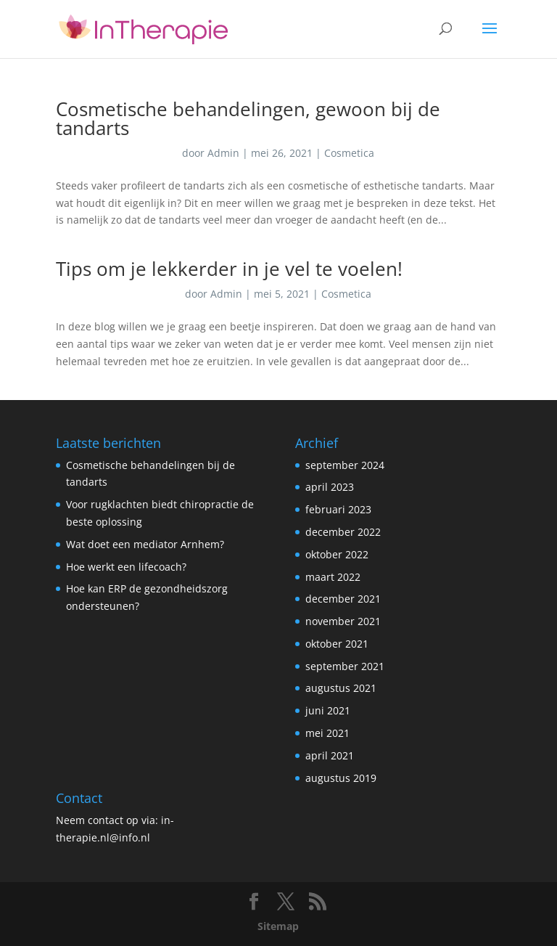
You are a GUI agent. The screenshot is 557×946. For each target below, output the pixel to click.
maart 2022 (332, 577)
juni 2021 (327, 710)
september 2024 (344, 465)
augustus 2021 (340, 688)
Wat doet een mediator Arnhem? (145, 544)
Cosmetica (349, 153)
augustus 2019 (340, 778)
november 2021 (343, 621)
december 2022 (343, 532)
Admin (223, 153)
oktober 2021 (336, 644)
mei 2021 (327, 733)
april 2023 (329, 487)
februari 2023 (338, 509)
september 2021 (344, 666)
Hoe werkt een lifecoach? (126, 567)
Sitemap (278, 926)
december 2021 (343, 598)
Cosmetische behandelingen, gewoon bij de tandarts (248, 118)
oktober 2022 (336, 554)
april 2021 (329, 755)
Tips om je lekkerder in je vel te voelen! (229, 269)
